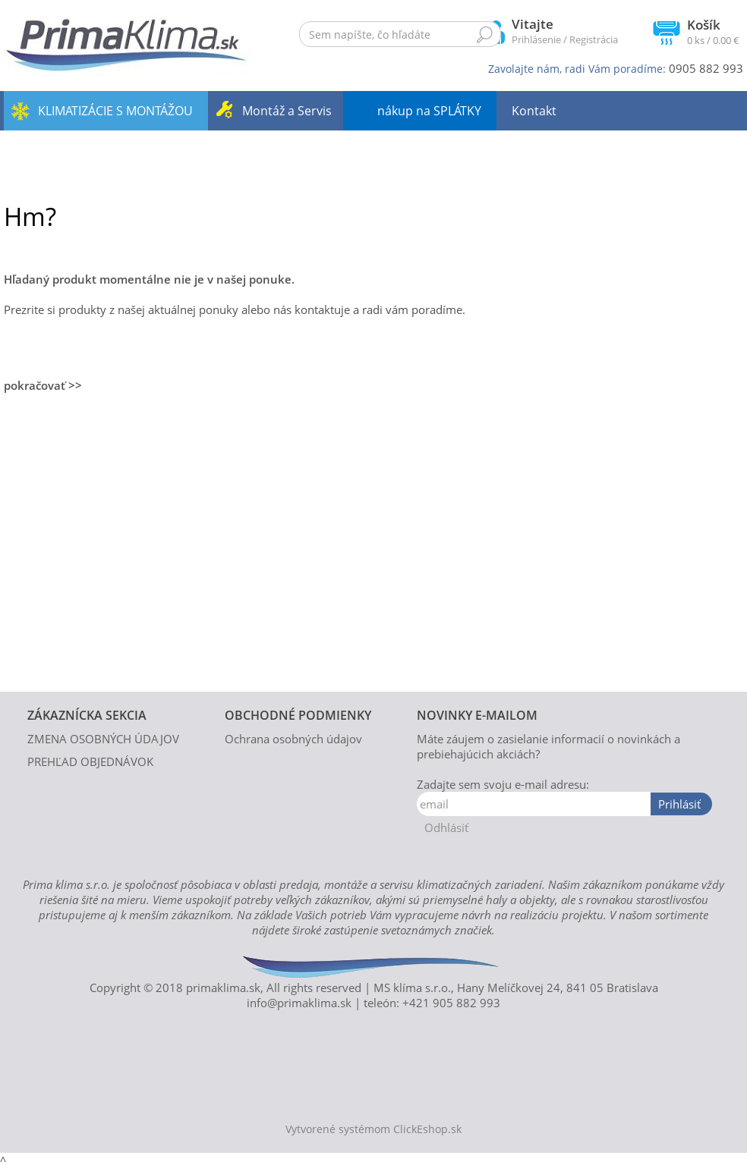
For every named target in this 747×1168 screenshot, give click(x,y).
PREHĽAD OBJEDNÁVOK (90, 761)
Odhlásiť (446, 827)
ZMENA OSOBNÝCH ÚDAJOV (103, 738)
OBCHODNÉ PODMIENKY (298, 715)
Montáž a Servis (287, 110)
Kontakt (534, 110)
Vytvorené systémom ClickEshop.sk (373, 1129)
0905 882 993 (706, 68)
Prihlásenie (536, 39)
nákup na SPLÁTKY (429, 110)
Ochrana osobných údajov (293, 738)
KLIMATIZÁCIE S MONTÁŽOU (115, 110)
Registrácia (593, 39)
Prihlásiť (679, 804)
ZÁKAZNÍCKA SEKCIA (87, 715)
